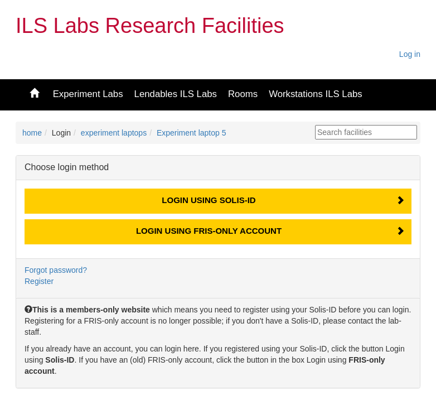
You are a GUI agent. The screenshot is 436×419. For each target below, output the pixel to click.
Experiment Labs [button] (88, 94)
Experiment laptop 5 (191, 132)
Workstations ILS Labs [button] (315, 94)
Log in (409, 54)
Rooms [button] (243, 94)
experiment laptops (114, 132)
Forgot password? (56, 270)
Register (39, 281)
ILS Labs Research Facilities (150, 25)
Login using (208, 200)
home (32, 132)
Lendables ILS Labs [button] (175, 94)
